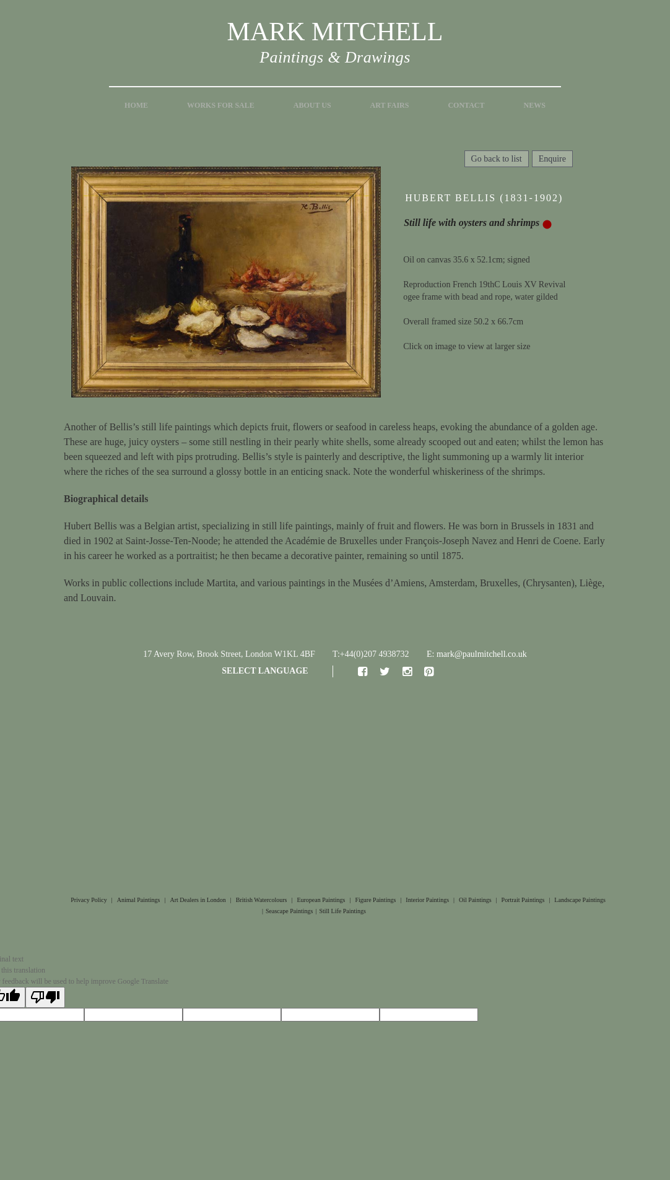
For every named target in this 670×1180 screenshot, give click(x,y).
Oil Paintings (475, 899)
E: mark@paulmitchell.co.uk (477, 654)
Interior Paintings (427, 899)
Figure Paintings (375, 899)
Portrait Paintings (523, 899)
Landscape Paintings (579, 899)
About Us (312, 105)
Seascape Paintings (289, 911)
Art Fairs (389, 105)
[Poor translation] (45, 997)
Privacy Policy (89, 899)
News (535, 105)
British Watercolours (261, 899)
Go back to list (496, 158)
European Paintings (321, 899)
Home (136, 105)
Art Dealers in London (198, 899)
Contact (466, 105)
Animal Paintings (138, 899)
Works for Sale (221, 105)
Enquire (552, 158)
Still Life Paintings (342, 911)
